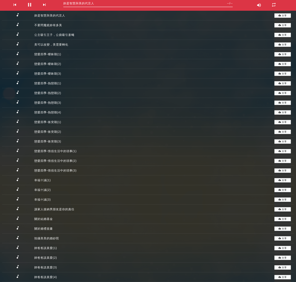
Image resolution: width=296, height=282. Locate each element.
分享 (283, 15)
